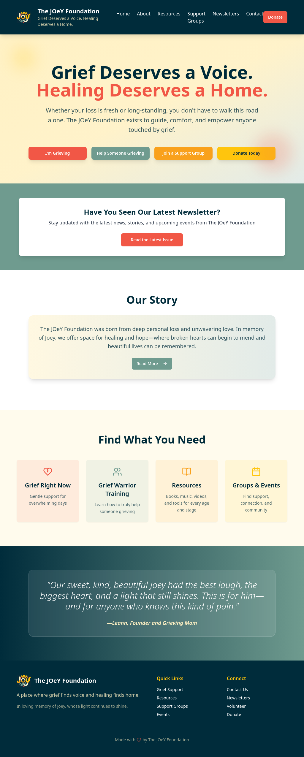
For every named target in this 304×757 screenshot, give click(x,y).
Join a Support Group (183, 153)
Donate (275, 17)
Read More (152, 363)
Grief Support (170, 689)
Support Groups (196, 17)
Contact (254, 13)
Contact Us (237, 689)
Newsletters (226, 13)
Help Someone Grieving (120, 153)
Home (123, 13)
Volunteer (236, 706)
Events (163, 714)
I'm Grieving (57, 153)
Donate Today (246, 153)
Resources (169, 13)
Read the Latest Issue (152, 240)
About (143, 13)
